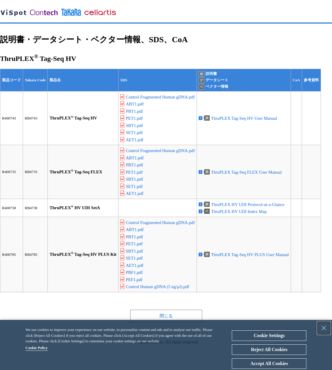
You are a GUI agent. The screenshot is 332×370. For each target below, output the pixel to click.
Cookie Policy (37, 348)
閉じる (166, 315)
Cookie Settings (269, 335)
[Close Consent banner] (323, 328)
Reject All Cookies (269, 349)
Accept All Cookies (269, 363)
